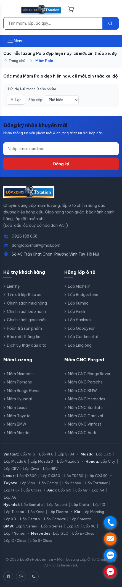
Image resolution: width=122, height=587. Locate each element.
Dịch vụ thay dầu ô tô (26, 345)
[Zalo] (21, 576)
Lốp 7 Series (14, 533)
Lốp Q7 (81, 490)
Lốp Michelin (79, 286)
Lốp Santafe (32, 504)
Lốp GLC (60, 533)
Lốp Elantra (58, 511)
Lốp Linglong (80, 345)
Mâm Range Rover (23, 390)
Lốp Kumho (78, 303)
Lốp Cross (32, 490)
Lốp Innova (71, 483)
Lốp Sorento (80, 519)
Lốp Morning (93, 511)
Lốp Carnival (55, 519)
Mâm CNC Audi (82, 432)
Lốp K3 (10, 519)
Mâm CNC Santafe (85, 407)
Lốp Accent (57, 504)
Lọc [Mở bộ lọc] (16, 99)
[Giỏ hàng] (71, 9)
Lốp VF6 (46, 454)
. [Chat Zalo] (110, 555)
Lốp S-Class (41, 540)
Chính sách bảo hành (26, 311)
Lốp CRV (11, 468)
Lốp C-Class (15, 540)
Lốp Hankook (80, 319)
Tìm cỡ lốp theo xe (24, 294)
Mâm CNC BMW (82, 390)
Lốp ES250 (73, 475)
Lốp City (107, 461)
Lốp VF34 (66, 454)
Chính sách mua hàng (27, 303)
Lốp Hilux (11, 490)
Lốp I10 (99, 504)
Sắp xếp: (35, 99)
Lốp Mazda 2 (68, 461)
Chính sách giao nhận (27, 319)
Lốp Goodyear (81, 328)
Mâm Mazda (18, 432)
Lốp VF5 (27, 454)
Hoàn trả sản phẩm (24, 328)
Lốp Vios (27, 483)
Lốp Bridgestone (83, 294)
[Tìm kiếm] (53, 23)
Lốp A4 (98, 490)
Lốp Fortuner (96, 483)
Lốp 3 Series (26, 526)
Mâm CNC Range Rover (89, 373)
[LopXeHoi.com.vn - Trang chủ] (41, 10)
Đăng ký (61, 163)
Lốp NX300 (27, 475)
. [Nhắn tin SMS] (110, 538)
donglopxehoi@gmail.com (36, 245)
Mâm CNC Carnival (85, 415)
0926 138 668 (25, 236)
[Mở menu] (15, 41)
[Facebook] (8, 576)
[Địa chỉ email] (61, 148)
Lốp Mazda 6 (15, 461)
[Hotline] (34, 576)
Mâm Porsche (19, 382)
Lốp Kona (36, 511)
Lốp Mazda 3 (42, 461)
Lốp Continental (83, 336)
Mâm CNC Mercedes (86, 399)
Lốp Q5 (64, 490)
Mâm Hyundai (19, 399)
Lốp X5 (73, 526)
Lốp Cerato (30, 519)
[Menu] (10, 10)
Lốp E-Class (83, 533)
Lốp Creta (80, 504)
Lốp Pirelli (76, 311)
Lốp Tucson (14, 511)
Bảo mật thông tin (23, 336)
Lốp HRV (50, 468)
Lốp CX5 (103, 454)
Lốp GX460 (97, 475)
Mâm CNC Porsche (85, 382)
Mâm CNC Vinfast (84, 424)
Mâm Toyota (19, 415)
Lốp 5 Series (52, 526)
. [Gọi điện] (110, 522)
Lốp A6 (10, 497)
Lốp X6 (89, 526)
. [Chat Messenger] (110, 571)
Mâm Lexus (17, 407)
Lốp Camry (48, 483)
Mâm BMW (16, 424)
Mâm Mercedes (21, 373)
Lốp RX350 (50, 475)
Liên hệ (13, 286)
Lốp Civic (31, 468)
